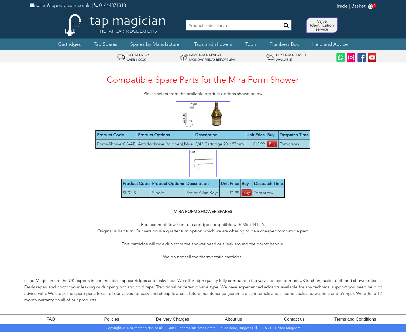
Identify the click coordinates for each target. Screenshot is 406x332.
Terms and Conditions (355, 319)
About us (233, 319)
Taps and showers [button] (213, 44)
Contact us (294, 319)
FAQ (50, 319)
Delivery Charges (172, 319)
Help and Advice (330, 44)
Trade (342, 6)
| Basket (357, 6)
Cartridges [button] (69, 44)
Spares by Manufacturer (155, 44)
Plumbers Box (284, 44)
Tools (251, 44)
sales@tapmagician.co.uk (60, 5)
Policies (111, 319)
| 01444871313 (109, 5)
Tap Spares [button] (105, 44)
